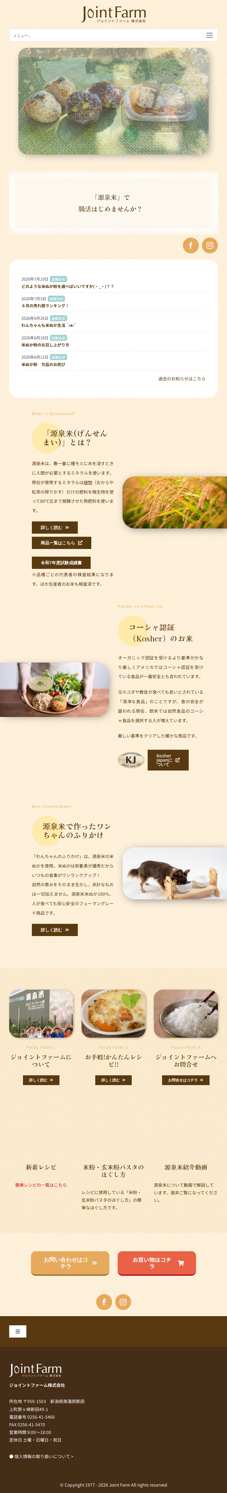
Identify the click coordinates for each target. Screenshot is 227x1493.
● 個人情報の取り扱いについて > (41, 1456)
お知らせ (58, 279)
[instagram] (210, 245)
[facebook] (191, 245)
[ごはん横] (186, 992)
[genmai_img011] (113, 992)
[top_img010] (41, 992)
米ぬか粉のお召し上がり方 (45, 345)
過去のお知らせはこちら (182, 378)
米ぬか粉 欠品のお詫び (43, 364)
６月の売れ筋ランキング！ (45, 305)
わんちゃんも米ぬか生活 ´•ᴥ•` (48, 325)
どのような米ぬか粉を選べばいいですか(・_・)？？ (67, 286)
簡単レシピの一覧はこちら (41, 1185)
